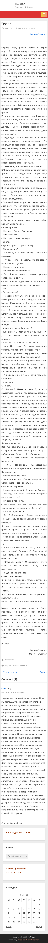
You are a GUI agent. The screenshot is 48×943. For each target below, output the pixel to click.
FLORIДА (20, 3)
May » (39, 926)
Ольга (4, 688)
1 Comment (31, 28)
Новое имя (9, 660)
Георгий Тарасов (11, 666)
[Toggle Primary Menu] (44, 14)
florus (20, 28)
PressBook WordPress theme (29, 940)
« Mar (9, 926)
